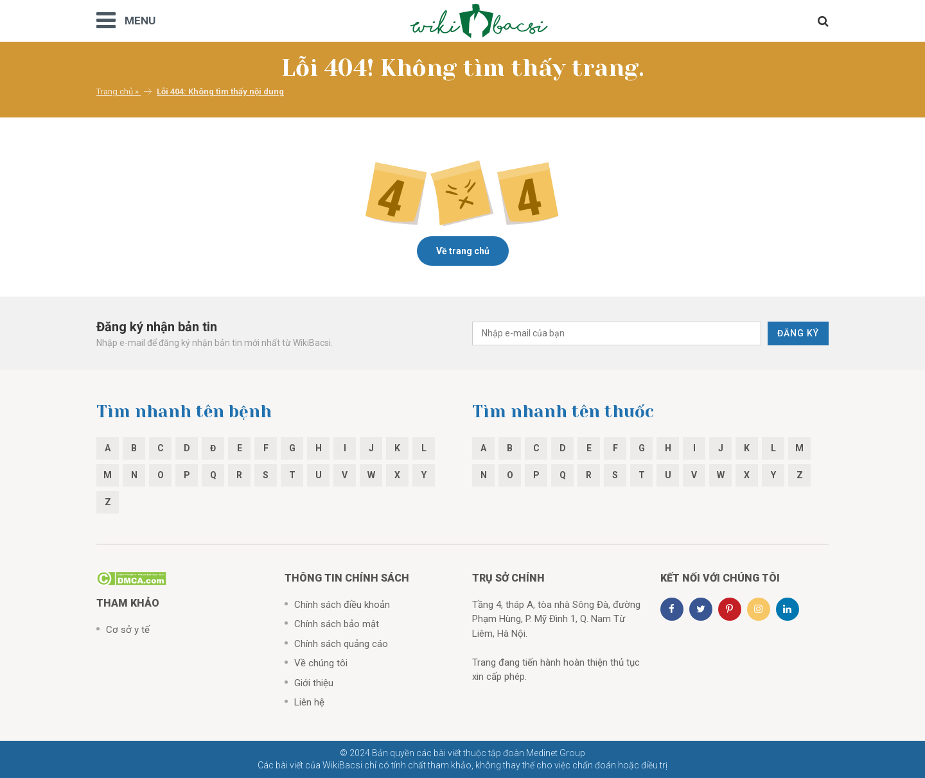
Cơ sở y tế (128, 629)
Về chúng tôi (321, 663)
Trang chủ (114, 91)
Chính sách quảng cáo (341, 644)
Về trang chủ (462, 251)
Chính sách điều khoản (342, 604)
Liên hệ (309, 702)
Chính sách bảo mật (336, 624)
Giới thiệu (313, 683)
